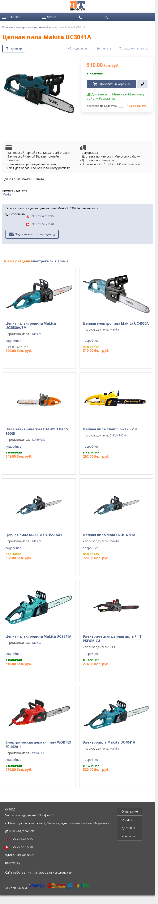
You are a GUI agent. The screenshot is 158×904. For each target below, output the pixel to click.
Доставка (128, 828)
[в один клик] (142, 84)
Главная (7, 27)
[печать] (104, 48)
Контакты (128, 836)
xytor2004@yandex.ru (20, 855)
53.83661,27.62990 (22, 831)
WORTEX (38, 753)
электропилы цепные (30, 27)
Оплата (126, 820)
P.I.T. (113, 647)
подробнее (13, 341)
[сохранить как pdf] (134, 48)
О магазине (129, 811)
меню (49, 16)
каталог (11, 16)
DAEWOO (38, 440)
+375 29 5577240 (40, 224)
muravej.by (12, 863)
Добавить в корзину (115, 84)
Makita (7, 194)
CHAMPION (118, 435)
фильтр (16, 48)
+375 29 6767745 (40, 216)
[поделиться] (79, 48)
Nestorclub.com (62, 872)
